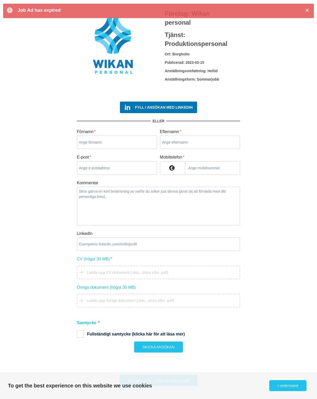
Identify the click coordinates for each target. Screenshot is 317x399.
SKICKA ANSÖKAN (158, 347)
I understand (288, 386)
